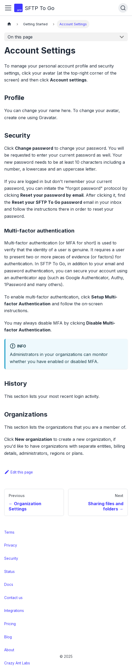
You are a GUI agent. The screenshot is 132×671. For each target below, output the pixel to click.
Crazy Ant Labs (17, 663)
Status (9, 571)
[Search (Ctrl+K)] (123, 8)
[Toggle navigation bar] (8, 8)
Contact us (13, 598)
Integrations (14, 611)
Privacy (10, 545)
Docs (8, 584)
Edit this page (18, 472)
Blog (8, 637)
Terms (9, 532)
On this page (20, 37)
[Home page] (9, 24)
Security (11, 558)
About (9, 650)
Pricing (10, 624)
